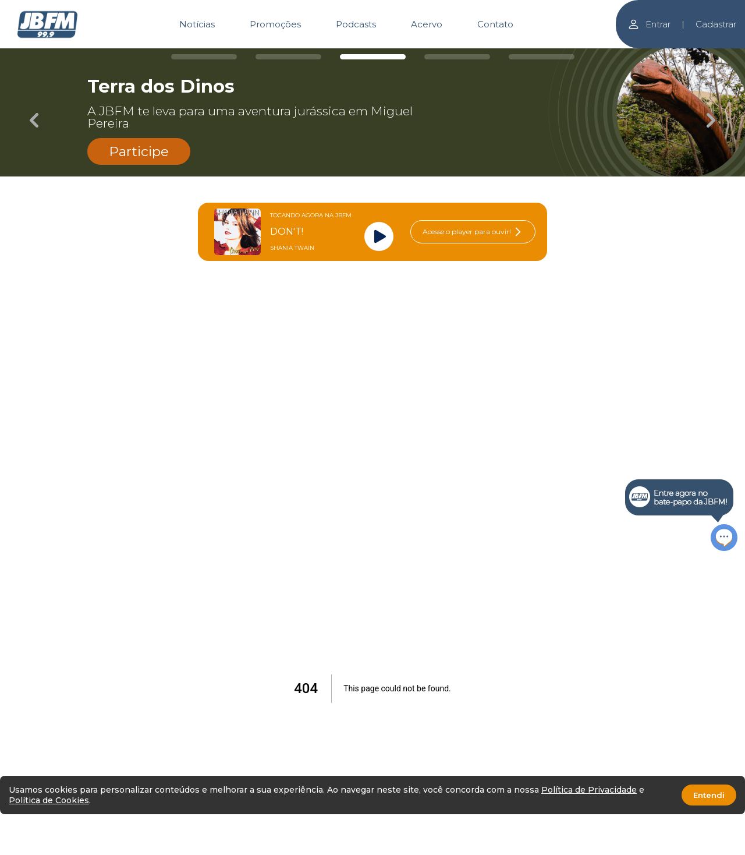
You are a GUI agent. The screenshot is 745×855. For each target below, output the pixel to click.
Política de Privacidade (589, 790)
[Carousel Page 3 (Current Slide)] (373, 56)
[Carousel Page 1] (204, 56)
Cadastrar (716, 24)
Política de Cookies (49, 800)
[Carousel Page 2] (288, 56)
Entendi (709, 795)
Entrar (648, 24)
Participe (139, 151)
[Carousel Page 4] (457, 56)
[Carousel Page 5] (541, 56)
